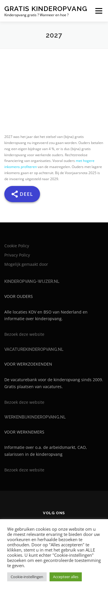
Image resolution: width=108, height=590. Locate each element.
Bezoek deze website (24, 334)
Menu (98, 10)
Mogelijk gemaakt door (26, 264)
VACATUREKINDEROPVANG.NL (33, 349)
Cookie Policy (16, 245)
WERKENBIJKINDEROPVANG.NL (35, 417)
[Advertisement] (54, 97)
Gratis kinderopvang (45, 8)
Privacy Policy (17, 255)
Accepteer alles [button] (65, 576)
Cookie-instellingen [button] (27, 576)
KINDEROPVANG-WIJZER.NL (31, 281)
